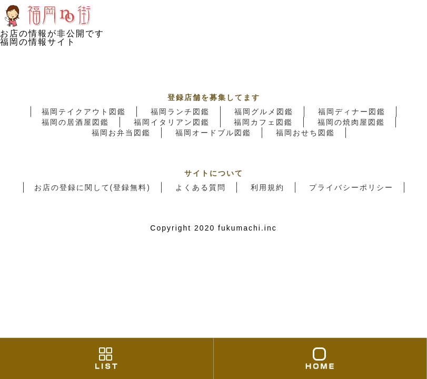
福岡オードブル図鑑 (213, 132)
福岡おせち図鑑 (305, 132)
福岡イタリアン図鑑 (172, 122)
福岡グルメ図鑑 (263, 111)
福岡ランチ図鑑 (180, 111)
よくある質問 (200, 187)
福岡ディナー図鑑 (351, 111)
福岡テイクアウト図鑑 (84, 111)
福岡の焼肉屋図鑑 (351, 122)
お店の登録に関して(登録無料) (92, 187)
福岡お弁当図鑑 (121, 132)
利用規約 (267, 187)
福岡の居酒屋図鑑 (75, 122)
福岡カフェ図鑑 (263, 122)
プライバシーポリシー (351, 187)
